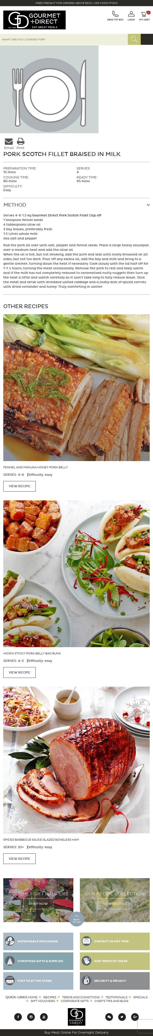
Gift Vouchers (43, 1001)
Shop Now (38, 904)
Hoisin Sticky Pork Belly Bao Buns (32, 653)
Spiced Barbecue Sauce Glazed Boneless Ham (41, 839)
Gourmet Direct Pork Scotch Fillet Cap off (66, 215)
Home (32, 997)
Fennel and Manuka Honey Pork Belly (35, 467)
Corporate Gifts (75, 1001)
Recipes (49, 997)
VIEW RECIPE (19, 486)
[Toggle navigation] (147, 39)
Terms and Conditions (81, 997)
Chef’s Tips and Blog (111, 1001)
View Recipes (115, 904)
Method (15, 205)
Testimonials (116, 997)
